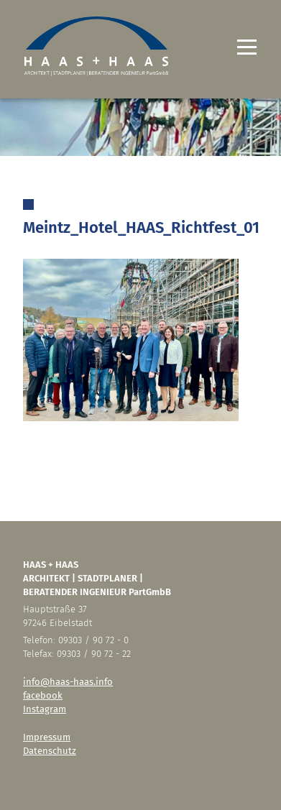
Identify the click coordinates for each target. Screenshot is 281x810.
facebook (43, 695)
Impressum (46, 737)
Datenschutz (49, 750)
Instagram (44, 709)
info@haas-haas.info (68, 681)
